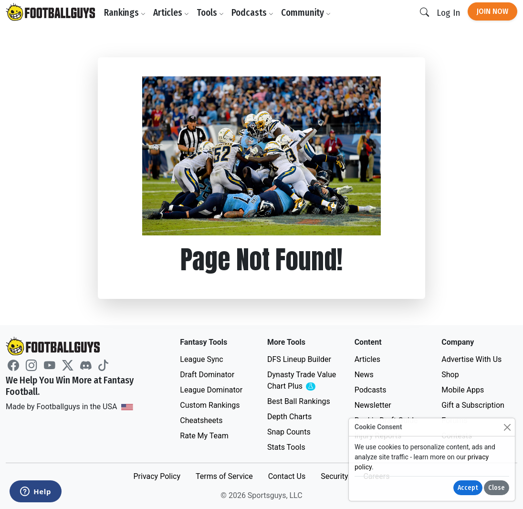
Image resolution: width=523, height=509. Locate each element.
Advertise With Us (471, 359)
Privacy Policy (156, 476)
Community (306, 12)
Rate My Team (204, 435)
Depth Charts (289, 416)
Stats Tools (286, 447)
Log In (448, 12)
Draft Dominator (207, 374)
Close (496, 488)
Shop (450, 374)
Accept (468, 488)
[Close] (507, 427)
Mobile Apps (462, 389)
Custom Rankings (210, 405)
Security (334, 476)
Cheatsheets (201, 420)
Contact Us (287, 476)
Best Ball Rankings (298, 401)
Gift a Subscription (472, 405)
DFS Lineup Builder (299, 359)
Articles (171, 12)
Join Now (492, 11)
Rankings (125, 12)
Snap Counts (289, 431)
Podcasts (252, 12)
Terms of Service (224, 476)
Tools (210, 12)
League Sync (201, 359)
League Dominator (211, 389)
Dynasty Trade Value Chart (303, 381)
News (364, 374)
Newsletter (373, 405)
